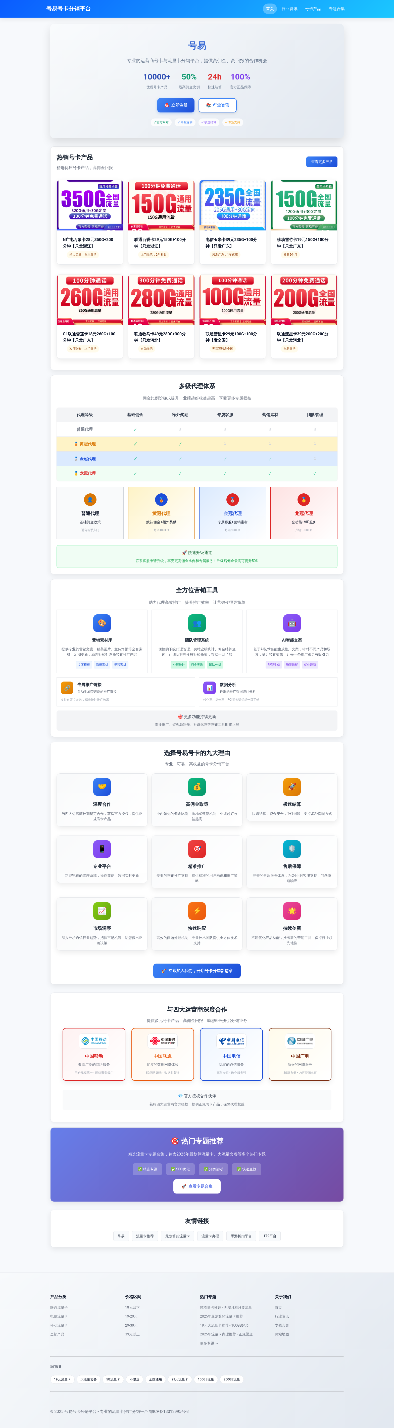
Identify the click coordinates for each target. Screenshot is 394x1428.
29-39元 (131, 1325)
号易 (121, 1236)
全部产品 (57, 1334)
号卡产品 (313, 8)
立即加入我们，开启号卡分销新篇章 (197, 971)
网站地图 (282, 1334)
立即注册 (175, 105)
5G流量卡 (113, 1379)
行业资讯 (289, 8)
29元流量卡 (180, 1379)
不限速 (134, 1379)
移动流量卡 (59, 1325)
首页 (270, 8)
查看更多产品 (321, 162)
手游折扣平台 (241, 1236)
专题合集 (337, 8)
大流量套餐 (88, 1379)
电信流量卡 (59, 1316)
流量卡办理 (210, 1236)
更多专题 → (209, 1343)
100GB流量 (206, 1379)
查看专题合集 (197, 1186)
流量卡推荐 (145, 1236)
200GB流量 (232, 1379)
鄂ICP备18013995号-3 (169, 1411)
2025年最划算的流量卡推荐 (221, 1316)
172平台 (269, 1236)
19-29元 (131, 1316)
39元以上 (132, 1334)
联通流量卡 (59, 1307)
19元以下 (132, 1307)
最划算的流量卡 (177, 1236)
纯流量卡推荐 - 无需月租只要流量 (226, 1307)
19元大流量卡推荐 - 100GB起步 (224, 1325)
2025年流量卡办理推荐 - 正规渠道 (226, 1334)
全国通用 (155, 1379)
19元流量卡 (62, 1379)
